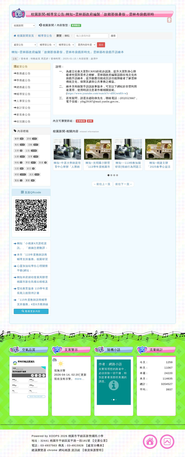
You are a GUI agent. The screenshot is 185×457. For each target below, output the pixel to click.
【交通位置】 (100, 440)
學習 (28, 163)
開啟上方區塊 (169, 20)
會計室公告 (22, 107)
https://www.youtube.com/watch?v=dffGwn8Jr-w (97, 93)
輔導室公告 (45, 35)
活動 (30, 145)
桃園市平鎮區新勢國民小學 (86, 435)
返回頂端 (167, 441)
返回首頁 (150, 441)
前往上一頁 (102, 184)
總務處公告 (22, 87)
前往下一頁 (123, 184)
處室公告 (21, 66)
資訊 (31, 174)
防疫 (41, 163)
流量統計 (156, 349)
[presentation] (56, 149)
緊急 (17, 180)
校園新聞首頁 (24, 35)
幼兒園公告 (22, 121)
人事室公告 (22, 100)
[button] (109, 175)
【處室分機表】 (95, 445)
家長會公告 (22, 114)
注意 (17, 169)
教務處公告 (22, 73)
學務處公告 (22, 80)
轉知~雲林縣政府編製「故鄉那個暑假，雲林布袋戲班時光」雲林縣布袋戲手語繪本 (68, 52)
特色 (17, 163)
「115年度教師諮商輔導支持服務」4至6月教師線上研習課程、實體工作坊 (32, 304)
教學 (17, 139)
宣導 (30, 157)
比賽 (17, 157)
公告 (15, 59)
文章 (17, 151)
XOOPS (54, 435)
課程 (29, 139)
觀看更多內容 (31, 311)
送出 (101, 44)
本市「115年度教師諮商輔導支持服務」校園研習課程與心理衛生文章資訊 (32, 259)
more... (79, 378)
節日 (29, 169)
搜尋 (113, 35)
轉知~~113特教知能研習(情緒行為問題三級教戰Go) (128, 166)
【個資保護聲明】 (93, 450)
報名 (17, 145)
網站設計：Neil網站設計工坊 (19, 443)
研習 (17, 174)
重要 (28, 180)
